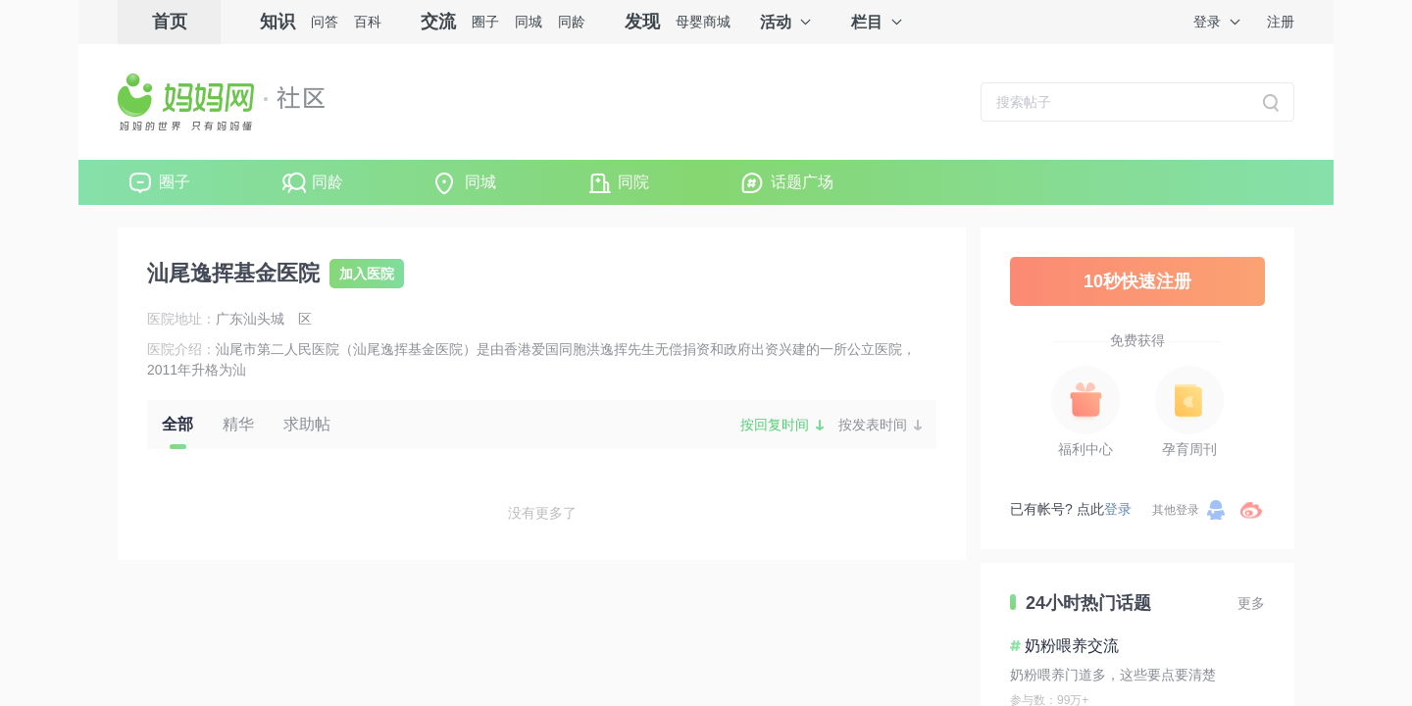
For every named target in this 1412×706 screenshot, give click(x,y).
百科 (367, 21)
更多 (1251, 603)
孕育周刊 (1189, 449)
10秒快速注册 (1137, 281)
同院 (633, 182)
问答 (324, 21)
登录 (1207, 21)
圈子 (485, 21)
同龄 (571, 21)
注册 (1280, 21)
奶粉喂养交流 (1072, 645)
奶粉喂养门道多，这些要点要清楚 (1113, 674)
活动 (775, 22)
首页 (169, 21)
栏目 (866, 22)
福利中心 (1085, 449)
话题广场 (802, 182)
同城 (528, 21)
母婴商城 (703, 21)
